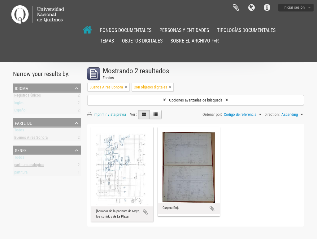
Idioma (251, 8)
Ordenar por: (212, 114)
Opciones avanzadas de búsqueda (195, 100)
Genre (21, 150)
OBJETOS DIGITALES (142, 41)
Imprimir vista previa (106, 114)
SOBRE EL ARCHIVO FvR (195, 41)
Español (20, 111)
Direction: (272, 114)
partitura (21, 173)
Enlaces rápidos (267, 8)
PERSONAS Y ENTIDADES (184, 30)
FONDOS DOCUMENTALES (125, 30)
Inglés (19, 103)
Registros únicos (27, 96)
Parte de (23, 122)
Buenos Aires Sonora (31, 138)
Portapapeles (236, 8)
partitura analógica (29, 166)
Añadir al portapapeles (145, 212)
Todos (19, 131)
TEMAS (107, 41)
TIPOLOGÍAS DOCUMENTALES (246, 30)
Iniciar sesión (294, 7)
